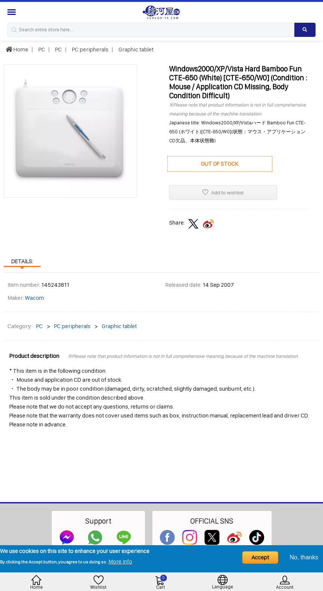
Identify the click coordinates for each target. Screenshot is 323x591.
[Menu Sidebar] (12, 12)
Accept (260, 557)
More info (120, 561)
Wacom (34, 297)
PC (41, 49)
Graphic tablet (135, 49)
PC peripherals (89, 49)
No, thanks (304, 557)
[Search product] (305, 30)
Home (17, 49)
